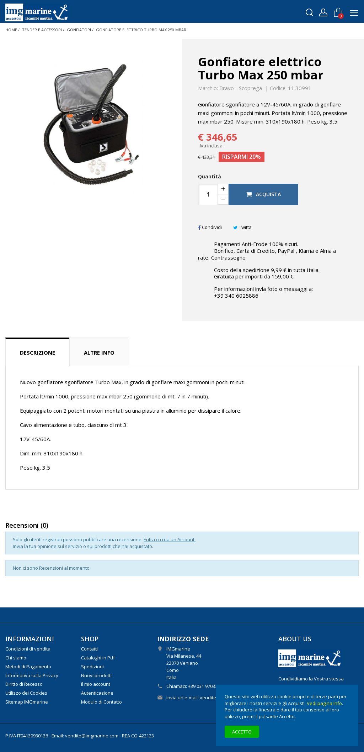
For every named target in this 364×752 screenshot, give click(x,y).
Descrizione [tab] (37, 352)
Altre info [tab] (99, 352)
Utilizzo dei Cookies (26, 693)
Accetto (242, 731)
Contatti (89, 649)
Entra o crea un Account (170, 539)
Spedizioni (92, 666)
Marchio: (208, 88)
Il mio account (95, 684)
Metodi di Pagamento (28, 666)
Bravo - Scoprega (240, 88)
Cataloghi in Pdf (98, 657)
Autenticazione (97, 693)
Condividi (210, 227)
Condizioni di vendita (27, 649)
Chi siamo (15, 657)
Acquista (263, 194)
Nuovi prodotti (96, 675)
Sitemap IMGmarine (26, 702)
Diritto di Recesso (24, 684)
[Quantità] (208, 194)
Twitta (242, 227)
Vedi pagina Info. (325, 703)
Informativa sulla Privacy (31, 675)
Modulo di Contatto (101, 702)
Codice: (278, 88)
